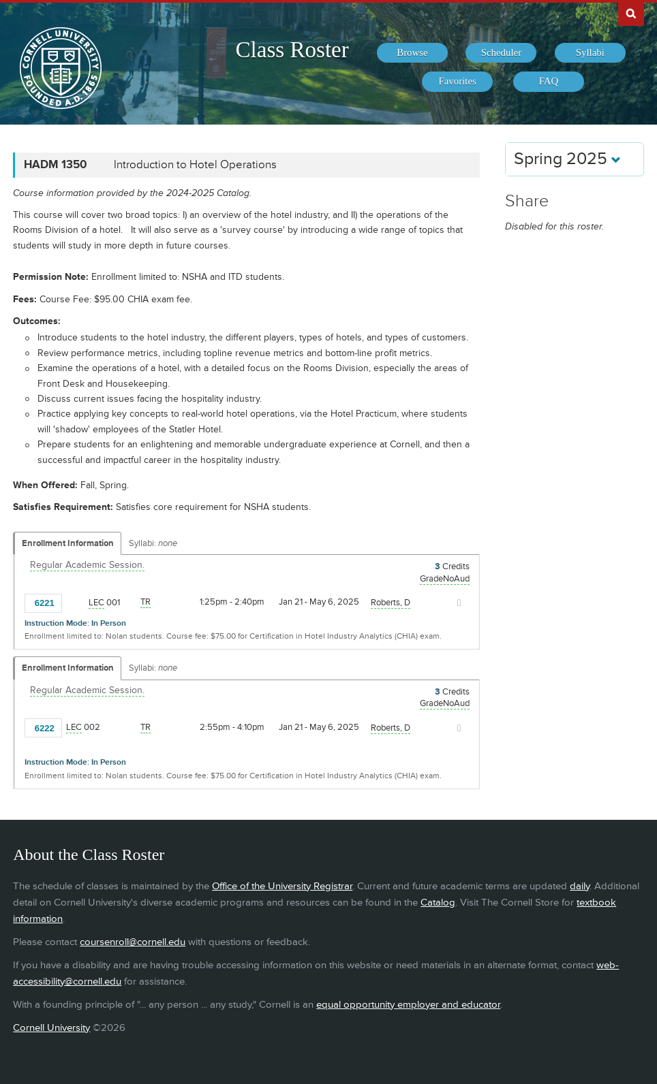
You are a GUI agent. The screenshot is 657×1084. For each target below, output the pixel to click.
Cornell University (51, 1027)
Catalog (438, 902)
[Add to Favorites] (75, 601)
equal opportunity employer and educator (408, 1004)
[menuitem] (412, 53)
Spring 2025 (567, 159)
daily (580, 886)
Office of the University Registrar (282, 886)
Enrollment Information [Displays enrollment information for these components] (68, 543)
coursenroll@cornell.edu (132, 942)
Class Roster (292, 49)
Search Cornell (631, 13)
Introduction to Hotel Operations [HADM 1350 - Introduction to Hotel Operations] (195, 165)
